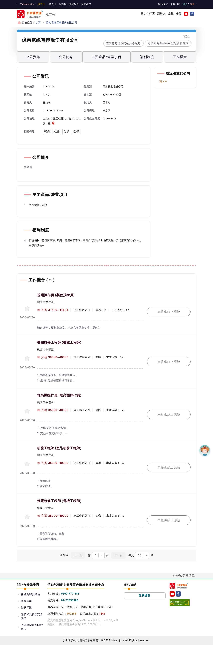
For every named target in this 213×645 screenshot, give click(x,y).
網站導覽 (163, 4)
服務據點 (144, 595)
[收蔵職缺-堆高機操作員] (27, 411)
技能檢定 (85, 4)
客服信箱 (26, 601)
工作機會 (180, 57)
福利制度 (147, 57)
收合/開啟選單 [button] (185, 575)
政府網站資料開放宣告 (32, 627)
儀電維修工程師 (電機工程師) (59, 501)
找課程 (62, 4)
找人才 (52, 4)
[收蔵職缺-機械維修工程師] (27, 358)
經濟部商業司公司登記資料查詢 (168, 43)
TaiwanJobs (26, 4)
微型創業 (73, 4)
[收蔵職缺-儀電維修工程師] (27, 516)
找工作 (41, 4)
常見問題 (175, 4)
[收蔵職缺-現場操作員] (27, 308)
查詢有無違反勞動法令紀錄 (123, 43)
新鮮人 (161, 13)
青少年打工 (148, 13)
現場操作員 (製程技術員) (55, 295)
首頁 (38, 22)
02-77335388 (69, 600)
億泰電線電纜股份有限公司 (61, 22)
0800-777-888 (70, 593)
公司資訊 (33, 57)
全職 (171, 13)
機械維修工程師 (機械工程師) (59, 342)
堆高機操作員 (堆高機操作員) (59, 395)
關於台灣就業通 (30, 594)
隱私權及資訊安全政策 (32, 616)
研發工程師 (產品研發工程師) (59, 448)
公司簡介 (66, 57)
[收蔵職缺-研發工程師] (27, 464)
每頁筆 (140, 555)
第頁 (98, 555)
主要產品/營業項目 (106, 57)
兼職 (179, 13)
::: (16, 4)
